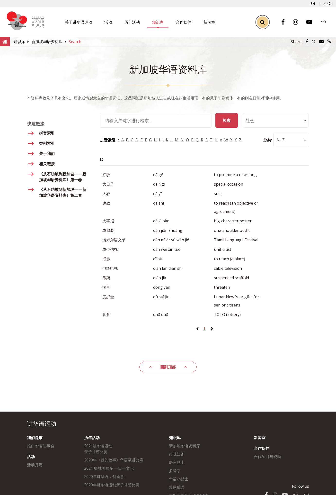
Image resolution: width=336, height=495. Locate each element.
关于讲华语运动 (78, 22)
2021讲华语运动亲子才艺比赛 (98, 448)
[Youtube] (311, 22)
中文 (327, 3)
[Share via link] (329, 42)
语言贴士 (177, 462)
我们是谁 (35, 437)
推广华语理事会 (40, 446)
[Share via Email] (321, 42)
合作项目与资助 (267, 456)
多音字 (175, 470)
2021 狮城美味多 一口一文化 (109, 468)
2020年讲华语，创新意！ (106, 476)
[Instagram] (298, 22)
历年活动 (132, 22)
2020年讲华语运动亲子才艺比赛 (112, 484)
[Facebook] (285, 22)
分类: (267, 140)
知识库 (158, 22)
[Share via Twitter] (313, 42)
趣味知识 (177, 454)
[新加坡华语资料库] (47, 41)
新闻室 (209, 22)
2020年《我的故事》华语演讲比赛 (113, 460)
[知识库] (19, 41)
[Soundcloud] (325, 22)
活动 (108, 22)
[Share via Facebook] (307, 42)
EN (312, 3)
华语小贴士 (178, 479)
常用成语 (177, 487)
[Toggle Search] (262, 22)
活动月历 (35, 465)
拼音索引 (107, 140)
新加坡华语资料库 (184, 446)
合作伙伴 (183, 22)
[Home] (5, 41)
